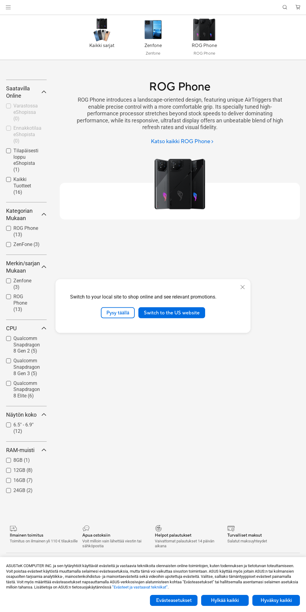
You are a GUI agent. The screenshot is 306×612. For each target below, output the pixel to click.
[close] (242, 286)
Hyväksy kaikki (276, 600)
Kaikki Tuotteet (22, 242)
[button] (8, 7)
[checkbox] (24, 359)
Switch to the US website (172, 313)
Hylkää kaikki (225, 600)
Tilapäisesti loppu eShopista (25, 216)
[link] (153, 7)
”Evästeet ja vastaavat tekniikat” (140, 587)
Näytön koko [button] (26, 471)
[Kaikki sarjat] (101, 38)
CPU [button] (26, 384)
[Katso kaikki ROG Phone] (182, 141)
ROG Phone (20, 359)
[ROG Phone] (204, 38)
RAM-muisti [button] (26, 506)
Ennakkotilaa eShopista (27, 191)
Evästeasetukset (174, 600)
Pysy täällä (117, 313)
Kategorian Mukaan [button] (26, 270)
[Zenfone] (153, 38)
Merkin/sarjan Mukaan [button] (26, 323)
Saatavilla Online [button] (26, 148)
